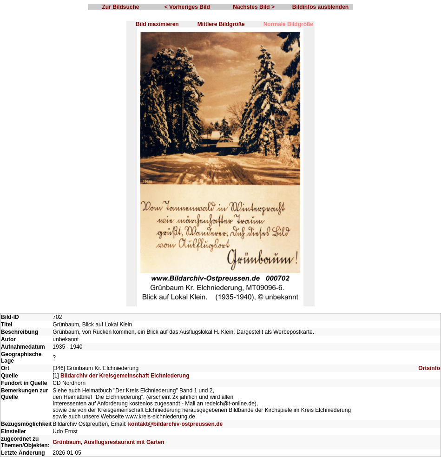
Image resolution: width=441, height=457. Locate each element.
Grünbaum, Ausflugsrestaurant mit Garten (108, 442)
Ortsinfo (429, 368)
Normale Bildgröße (288, 24)
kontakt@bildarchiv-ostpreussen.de (175, 424)
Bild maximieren (157, 24)
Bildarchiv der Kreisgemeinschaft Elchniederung (124, 375)
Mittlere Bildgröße (221, 24)
